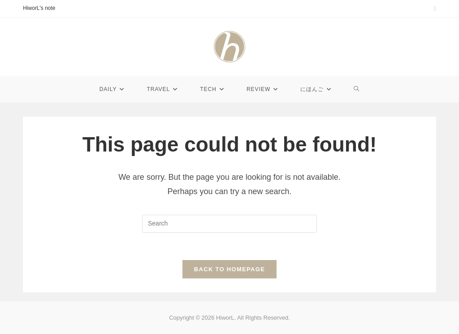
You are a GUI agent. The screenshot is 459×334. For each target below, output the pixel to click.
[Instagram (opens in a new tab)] (433, 8)
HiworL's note (39, 8)
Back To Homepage (229, 269)
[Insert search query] (229, 224)
